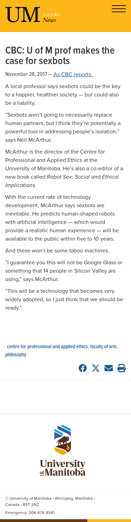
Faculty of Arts (103, 346)
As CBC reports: (73, 74)
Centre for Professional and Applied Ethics (47, 346)
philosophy (15, 354)
